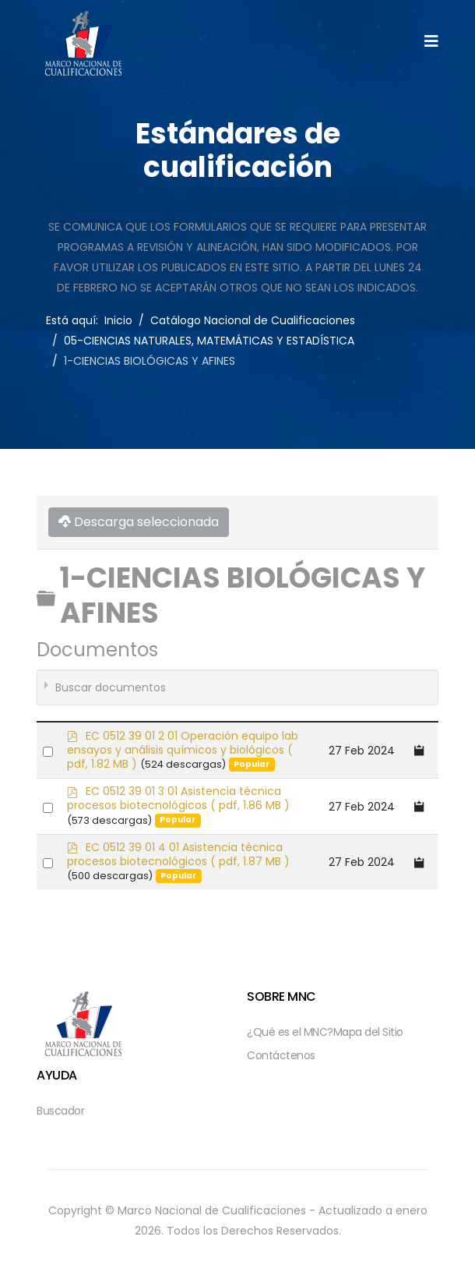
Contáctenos (281, 1055)
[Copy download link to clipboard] (419, 750)
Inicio (118, 320)
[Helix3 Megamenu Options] (431, 42)
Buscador (60, 1110)
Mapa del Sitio (368, 1032)
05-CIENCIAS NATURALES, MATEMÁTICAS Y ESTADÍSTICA (209, 340)
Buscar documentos (110, 687)
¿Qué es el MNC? (290, 1032)
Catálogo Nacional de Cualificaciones (252, 320)
